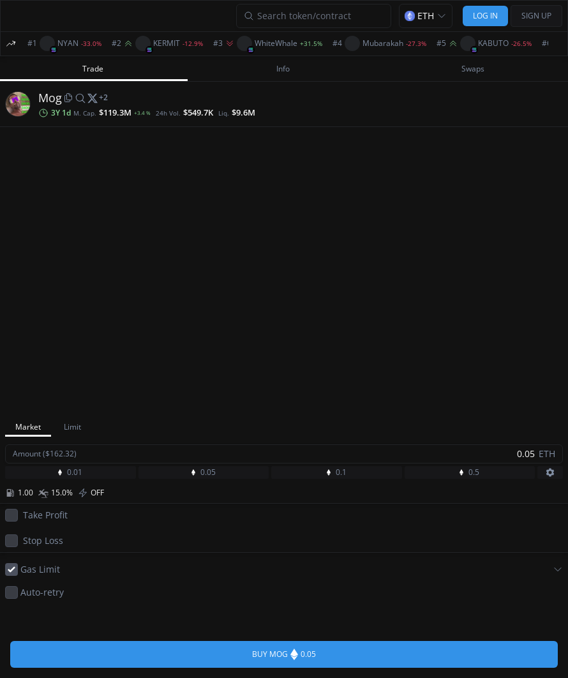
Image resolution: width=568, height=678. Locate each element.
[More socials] (103, 97)
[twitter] (92, 97)
